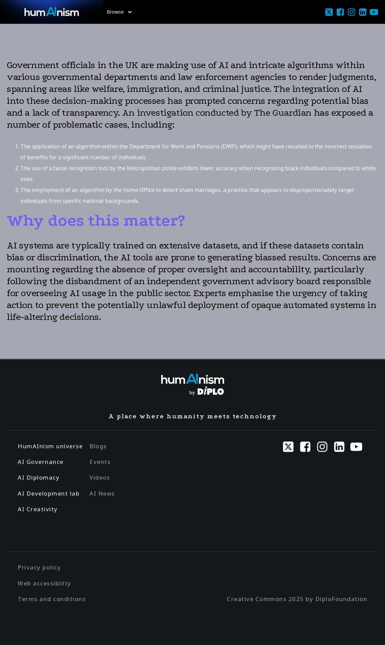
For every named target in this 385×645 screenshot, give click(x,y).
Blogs (98, 446)
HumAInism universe (50, 446)
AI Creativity (38, 509)
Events (100, 462)
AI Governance (41, 462)
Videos (99, 477)
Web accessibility (44, 583)
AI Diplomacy (39, 477)
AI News (102, 493)
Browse (119, 12)
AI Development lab (49, 493)
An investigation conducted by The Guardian (217, 112)
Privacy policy (39, 567)
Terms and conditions (52, 599)
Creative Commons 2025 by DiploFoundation (297, 599)
